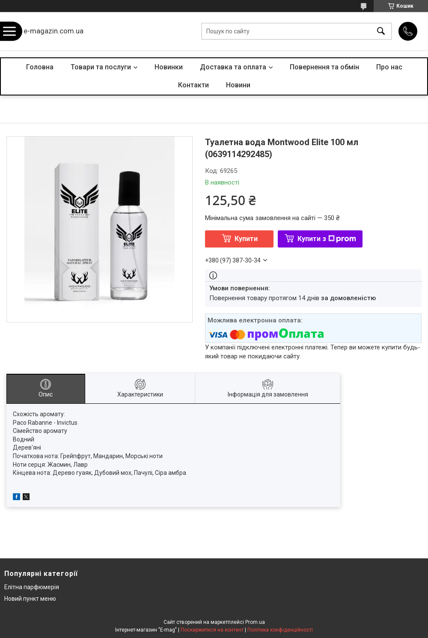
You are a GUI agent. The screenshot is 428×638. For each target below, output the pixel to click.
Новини (238, 85)
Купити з (326, 239)
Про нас (389, 67)
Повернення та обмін (324, 67)
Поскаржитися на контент (212, 630)
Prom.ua (255, 622)
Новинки (169, 67)
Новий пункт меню (30, 598)
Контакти (193, 85)
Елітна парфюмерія (31, 587)
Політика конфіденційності (280, 630)
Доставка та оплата (233, 67)
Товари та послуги (101, 67)
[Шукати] (381, 31)
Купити (246, 239)
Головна (40, 67)
